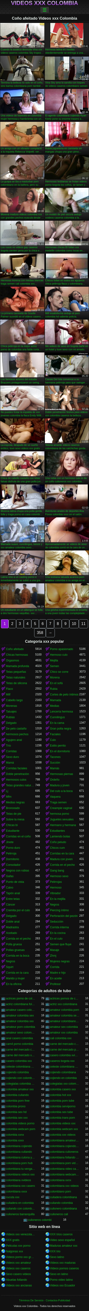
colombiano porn (60, 1191)
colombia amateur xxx (20, 1089)
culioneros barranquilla (20, 1214)
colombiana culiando (19, 1151)
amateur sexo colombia (20, 1032)
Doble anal (12, 921)
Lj (7, 791)
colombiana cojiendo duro (65, 1146)
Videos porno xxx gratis (20, 1257)
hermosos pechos (17, 734)
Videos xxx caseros (18, 1268)
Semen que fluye (60, 944)
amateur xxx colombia (64, 1032)
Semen (54, 666)
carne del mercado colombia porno (65, 1044)
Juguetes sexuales (62, 819)
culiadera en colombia (20, 1203)
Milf (8, 694)
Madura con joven (61, 859)
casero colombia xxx (19, 1061)
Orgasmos (12, 660)
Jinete (10, 842)
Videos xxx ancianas (19, 1285)
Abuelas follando (16, 1279)
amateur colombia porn (64, 1010)
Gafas (10, 876)
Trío (8, 745)
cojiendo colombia (17, 1072)
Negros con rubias (17, 870)
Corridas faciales (16, 768)
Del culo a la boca (61, 791)
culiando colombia (61, 1203)
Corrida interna (59, 927)
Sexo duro (12, 757)
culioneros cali (59, 1214)
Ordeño (55, 779)
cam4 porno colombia (19, 1044)
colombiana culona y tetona (20, 1157)
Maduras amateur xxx (63, 1245)
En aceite (56, 978)
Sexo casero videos (18, 1274)
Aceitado (11, 933)
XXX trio (55, 1251)
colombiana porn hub (19, 1163)
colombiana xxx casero (20, 1186)
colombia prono (15, 1106)
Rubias (10, 717)
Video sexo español (62, 1240)
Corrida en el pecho (62, 865)
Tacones (55, 757)
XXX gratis (12, 1240)
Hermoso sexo (59, 876)
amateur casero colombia (20, 1010)
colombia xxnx (15, 1134)
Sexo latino (57, 1257)
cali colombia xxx (61, 1038)
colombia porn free (17, 1100)
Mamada (55, 700)
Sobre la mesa (15, 819)
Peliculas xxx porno (18, 1245)
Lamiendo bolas (60, 836)
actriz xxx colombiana (63, 1004)
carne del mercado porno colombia (65, 1049)
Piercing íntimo (59, 910)
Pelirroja (11, 853)
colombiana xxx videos (64, 1186)
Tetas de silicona (16, 683)
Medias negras (15, 802)
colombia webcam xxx (64, 1129)
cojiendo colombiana (63, 1072)
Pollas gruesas (15, 950)
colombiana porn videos (65, 1163)
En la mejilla (58, 899)
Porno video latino (61, 1279)
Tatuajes (11, 711)
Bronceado (13, 808)
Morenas (11, 706)
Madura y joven (60, 785)
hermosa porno (59, 813)
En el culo (56, 938)
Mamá (10, 762)
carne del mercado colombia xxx (20, 1049)
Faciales (55, 734)
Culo (53, 740)
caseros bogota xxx (62, 1061)
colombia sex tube (61, 1112)
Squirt (9, 967)
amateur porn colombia (20, 1027)
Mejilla (54, 660)
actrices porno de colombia (20, 998)
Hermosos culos (16, 779)
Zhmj (53, 955)
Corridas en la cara (62, 853)
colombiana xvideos (18, 1180)
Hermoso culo (59, 654)
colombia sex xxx (17, 1117)
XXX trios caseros (61, 1234)
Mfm (8, 796)
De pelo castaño (16, 728)
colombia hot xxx (60, 1095)
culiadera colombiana (63, 1197)
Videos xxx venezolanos (20, 1234)
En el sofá (56, 683)
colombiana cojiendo (19, 1146)
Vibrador (55, 893)
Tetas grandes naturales (20, 785)
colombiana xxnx (60, 1180)
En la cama (57, 723)
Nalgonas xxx (14, 1251)
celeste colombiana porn (65, 1066)
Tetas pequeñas (16, 671)
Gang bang (57, 870)
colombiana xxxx (16, 1191)
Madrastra (12, 927)
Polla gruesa (14, 944)
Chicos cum (57, 847)
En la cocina (58, 933)
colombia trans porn (62, 1117)
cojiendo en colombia (63, 1078)
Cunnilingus (57, 717)
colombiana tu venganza (20, 1168)
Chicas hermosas (17, 654)
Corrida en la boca (17, 955)
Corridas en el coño (18, 836)
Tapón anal (13, 893)
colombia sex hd (16, 1112)
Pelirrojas (56, 882)
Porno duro (13, 847)
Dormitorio (12, 859)
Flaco (9, 689)
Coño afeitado (15, 649)
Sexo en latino (59, 1274)
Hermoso (56, 887)
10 (74, 624)
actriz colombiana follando (20, 1004)
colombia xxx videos (62, 1134)
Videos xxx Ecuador (62, 1285)
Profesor (55, 984)
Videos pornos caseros (64, 1268)
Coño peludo (58, 842)
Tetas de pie (13, 813)
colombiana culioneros (64, 1151)
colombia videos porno (20, 1123)
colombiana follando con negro (65, 1157)
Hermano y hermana (63, 825)
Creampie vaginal (61, 808)
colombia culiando (17, 1095)
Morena (55, 677)
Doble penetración (17, 774)
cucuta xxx (12, 1197)
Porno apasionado (61, 649)
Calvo (9, 887)
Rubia (53, 689)
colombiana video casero (65, 1168)
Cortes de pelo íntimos (64, 694)
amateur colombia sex (20, 1015)
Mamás (54, 768)
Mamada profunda (17, 666)
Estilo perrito (58, 745)
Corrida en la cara (17, 972)
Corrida (54, 967)
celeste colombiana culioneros (20, 1066)
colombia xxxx (15, 1140)
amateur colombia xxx (20, 1021)
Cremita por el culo (18, 910)
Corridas (11, 751)
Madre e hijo (58, 972)
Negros (54, 904)
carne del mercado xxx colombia (20, 1055)
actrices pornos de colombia (65, 998)
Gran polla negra (60, 728)
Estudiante (12, 830)
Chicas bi (12, 825)
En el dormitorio (60, 751)
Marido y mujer (15, 978)
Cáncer (10, 904)
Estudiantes (57, 830)
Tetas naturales (15, 677)
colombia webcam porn (20, 1129)
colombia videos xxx (62, 1123)
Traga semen (58, 802)
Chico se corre (59, 671)
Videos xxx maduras (63, 1262)
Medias (54, 706)
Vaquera (55, 796)
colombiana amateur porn (65, 1140)
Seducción (56, 921)
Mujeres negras (60, 961)
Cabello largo (14, 700)
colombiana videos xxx (20, 1174)
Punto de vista (15, 882)
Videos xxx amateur (18, 1262)
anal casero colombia (19, 1038)
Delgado (11, 723)
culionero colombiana (63, 1208)
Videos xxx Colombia (44, 3)
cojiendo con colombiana (20, 1078)
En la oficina (13, 984)
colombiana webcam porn (65, 1174)
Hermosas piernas (61, 774)
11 (83, 624)
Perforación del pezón (64, 916)
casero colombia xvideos (65, 1055)
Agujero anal (14, 740)
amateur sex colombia (64, 1027)
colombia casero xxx (63, 1089)
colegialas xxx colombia (65, 1083)
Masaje (54, 950)
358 (40, 633)
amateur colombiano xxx (65, 1021)
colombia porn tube (62, 1100)
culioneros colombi (40, 1220)
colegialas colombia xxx (20, 1083)
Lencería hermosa (61, 711)
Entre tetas (13, 899)
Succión (55, 762)
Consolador (13, 865)
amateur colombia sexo (65, 1015)
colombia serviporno (62, 1106)
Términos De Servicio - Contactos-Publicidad (44, 1300)
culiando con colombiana (20, 1208)
